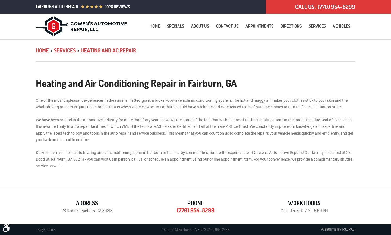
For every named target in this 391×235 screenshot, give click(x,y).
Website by (338, 229)
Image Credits (45, 229)
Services (317, 26)
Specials (175, 26)
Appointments (259, 26)
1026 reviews (117, 7)
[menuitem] (154, 26)
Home (155, 26)
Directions (291, 26)
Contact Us (227, 26)
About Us (200, 26)
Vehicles (341, 26)
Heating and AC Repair (108, 50)
